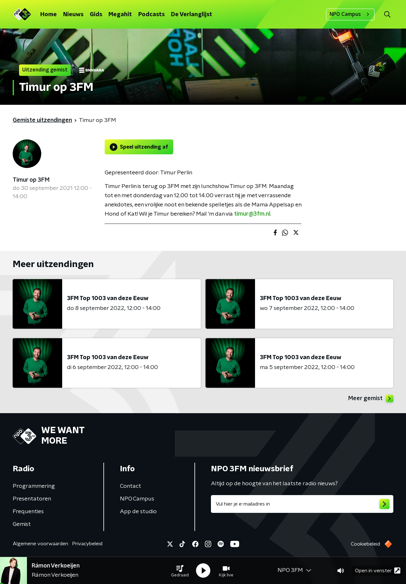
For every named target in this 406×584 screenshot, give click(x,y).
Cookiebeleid (365, 544)
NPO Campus (350, 14)
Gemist (22, 524)
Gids (96, 14)
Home (48, 14)
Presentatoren (32, 499)
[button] (180, 571)
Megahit (120, 14)
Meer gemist (370, 398)
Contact (130, 486)
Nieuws (73, 14)
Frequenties (28, 511)
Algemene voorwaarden (40, 543)
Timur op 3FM (31, 180)
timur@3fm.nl (252, 214)
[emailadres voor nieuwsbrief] (302, 504)
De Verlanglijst (191, 14)
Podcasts (151, 14)
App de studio (138, 511)
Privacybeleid (87, 543)
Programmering (34, 486)
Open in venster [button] (377, 570)
